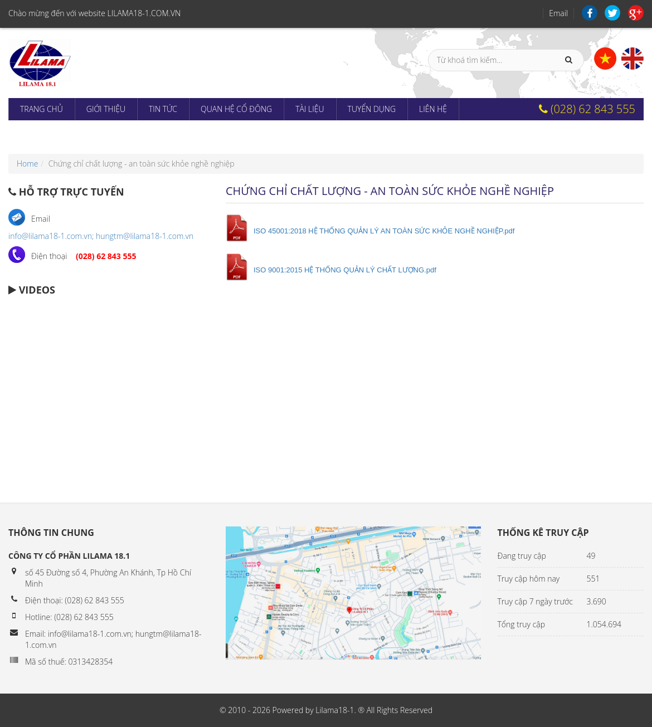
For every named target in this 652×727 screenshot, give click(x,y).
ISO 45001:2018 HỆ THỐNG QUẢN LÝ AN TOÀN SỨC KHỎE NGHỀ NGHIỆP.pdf (384, 231)
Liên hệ (433, 109)
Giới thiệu (105, 109)
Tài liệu (309, 109)
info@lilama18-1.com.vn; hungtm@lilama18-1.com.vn (100, 236)
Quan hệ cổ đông (236, 109)
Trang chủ (41, 109)
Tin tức (163, 109)
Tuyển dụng (372, 109)
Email (558, 13)
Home (27, 163)
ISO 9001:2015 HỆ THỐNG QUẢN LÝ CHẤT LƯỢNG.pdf (345, 270)
